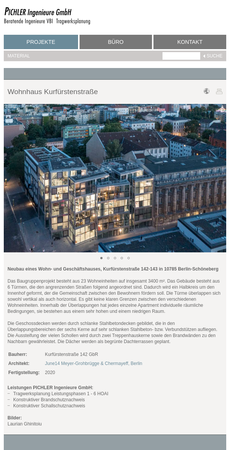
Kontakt (189, 42)
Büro (116, 42)
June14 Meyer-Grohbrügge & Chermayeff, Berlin (93, 363)
